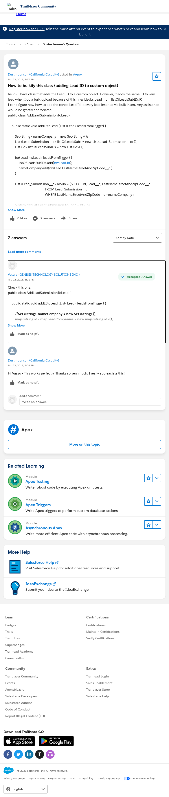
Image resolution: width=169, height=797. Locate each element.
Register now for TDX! (27, 29)
